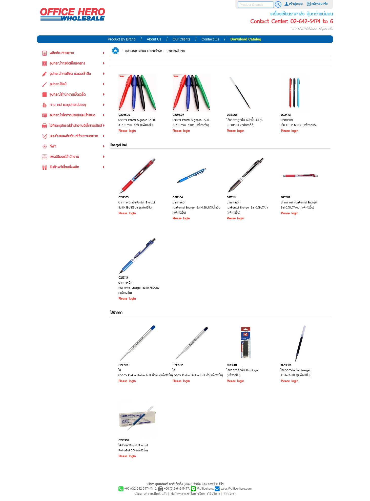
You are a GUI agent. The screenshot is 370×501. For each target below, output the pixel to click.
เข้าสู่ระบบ (293, 4)
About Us (154, 39)
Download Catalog (245, 39)
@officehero (205, 488)
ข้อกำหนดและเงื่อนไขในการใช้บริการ (195, 493)
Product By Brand (122, 39)
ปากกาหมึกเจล (176, 50)
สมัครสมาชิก (317, 4)
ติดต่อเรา (229, 493)
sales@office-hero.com (236, 488)
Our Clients (181, 39)
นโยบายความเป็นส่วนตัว (150, 493)
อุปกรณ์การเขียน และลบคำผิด (143, 50)
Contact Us (210, 39)
